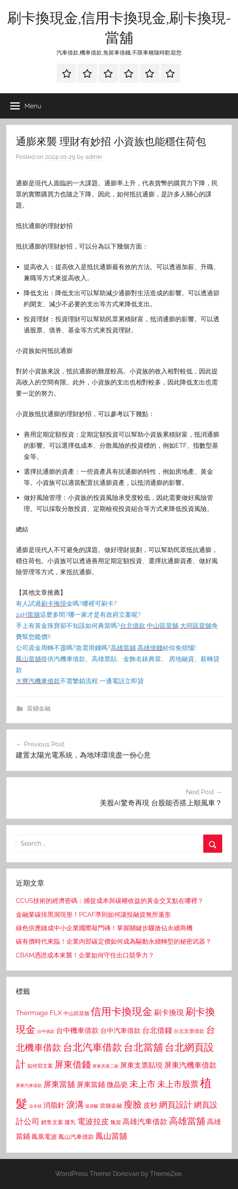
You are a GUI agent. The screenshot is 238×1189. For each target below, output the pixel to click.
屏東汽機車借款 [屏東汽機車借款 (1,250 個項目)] (190, 1065)
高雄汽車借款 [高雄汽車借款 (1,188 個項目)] (144, 1121)
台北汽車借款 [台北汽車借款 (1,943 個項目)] (92, 1047)
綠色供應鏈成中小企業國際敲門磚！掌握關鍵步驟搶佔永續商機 (104, 928)
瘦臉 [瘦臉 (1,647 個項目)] (133, 1104)
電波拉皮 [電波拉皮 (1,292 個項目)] (93, 1121)
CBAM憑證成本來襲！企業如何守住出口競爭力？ (85, 955)
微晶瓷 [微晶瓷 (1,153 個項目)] (117, 1084)
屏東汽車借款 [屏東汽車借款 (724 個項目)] (29, 1085)
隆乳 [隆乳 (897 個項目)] (70, 1122)
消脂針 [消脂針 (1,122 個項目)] (54, 1105)
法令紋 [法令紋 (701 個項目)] (35, 1106)
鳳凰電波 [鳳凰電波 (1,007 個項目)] (44, 1136)
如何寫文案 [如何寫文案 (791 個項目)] (40, 1066)
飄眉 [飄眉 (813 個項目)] (116, 1122)
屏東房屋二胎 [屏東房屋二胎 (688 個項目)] (105, 1066)
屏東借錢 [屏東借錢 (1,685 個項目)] (72, 1064)
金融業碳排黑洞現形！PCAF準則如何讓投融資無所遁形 (93, 914)
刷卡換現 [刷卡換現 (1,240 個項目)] (169, 1012)
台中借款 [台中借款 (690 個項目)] (45, 1031)
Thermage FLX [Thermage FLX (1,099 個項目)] (39, 1013)
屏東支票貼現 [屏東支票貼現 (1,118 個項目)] (141, 1065)
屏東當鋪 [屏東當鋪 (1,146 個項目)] (91, 1084)
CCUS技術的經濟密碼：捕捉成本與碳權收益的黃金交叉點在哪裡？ (110, 900)
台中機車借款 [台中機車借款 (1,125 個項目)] (77, 1030)
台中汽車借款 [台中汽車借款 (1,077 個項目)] (120, 1030)
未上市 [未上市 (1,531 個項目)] (142, 1084)
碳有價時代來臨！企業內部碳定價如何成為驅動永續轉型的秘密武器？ (114, 941)
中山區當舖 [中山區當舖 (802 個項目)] (76, 1013)
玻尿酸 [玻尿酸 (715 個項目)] (91, 1106)
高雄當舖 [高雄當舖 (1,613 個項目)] (187, 1121)
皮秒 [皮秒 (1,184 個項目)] (150, 1105)
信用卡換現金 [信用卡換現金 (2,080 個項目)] (121, 1011)
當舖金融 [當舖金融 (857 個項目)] (111, 1105)
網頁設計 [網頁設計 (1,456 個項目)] (175, 1105)
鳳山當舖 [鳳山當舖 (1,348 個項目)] (111, 1136)
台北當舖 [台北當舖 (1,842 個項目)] (143, 1047)
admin (93, 156)
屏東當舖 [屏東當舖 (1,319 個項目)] (59, 1084)
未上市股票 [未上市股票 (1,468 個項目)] (178, 1084)
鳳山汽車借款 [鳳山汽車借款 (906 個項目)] (76, 1136)
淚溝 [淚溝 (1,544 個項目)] (75, 1104)
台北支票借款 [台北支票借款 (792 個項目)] (189, 1031)
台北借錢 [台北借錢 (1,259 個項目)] (157, 1030)
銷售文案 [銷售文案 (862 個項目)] (52, 1122)
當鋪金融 (39, 708)
